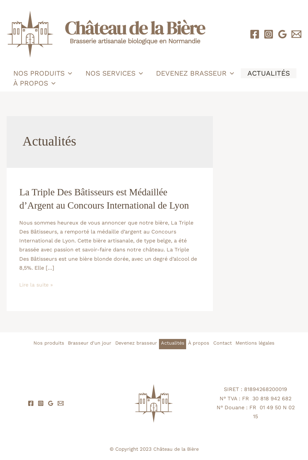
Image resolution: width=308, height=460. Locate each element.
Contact (228, 343)
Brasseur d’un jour (82, 343)
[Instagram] (269, 34)
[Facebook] (255, 34)
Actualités (271, 73)
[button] (69, 73)
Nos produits (43, 73)
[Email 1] (296, 34)
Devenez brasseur (197, 73)
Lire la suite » (36, 284)
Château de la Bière (176, 449)
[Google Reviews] (282, 34)
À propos (35, 83)
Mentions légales (264, 343)
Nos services (115, 73)
